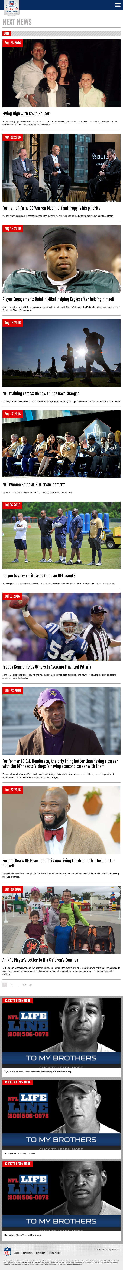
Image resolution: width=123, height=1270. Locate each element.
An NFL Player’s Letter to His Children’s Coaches (40, 960)
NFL (12, 8)
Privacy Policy (55, 1253)
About (17, 1253)
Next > (36, 985)
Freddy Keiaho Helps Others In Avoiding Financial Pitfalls (46, 667)
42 (24, 984)
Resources (28, 1253)
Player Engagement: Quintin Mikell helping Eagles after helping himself (58, 299)
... (18, 984)
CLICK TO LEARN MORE (17, 1001)
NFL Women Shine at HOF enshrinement (33, 484)
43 (31, 984)
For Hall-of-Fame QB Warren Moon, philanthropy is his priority (51, 208)
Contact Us (40, 1253)
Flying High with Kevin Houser (26, 113)
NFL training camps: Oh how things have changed (41, 393)
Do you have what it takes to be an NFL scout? (38, 575)
